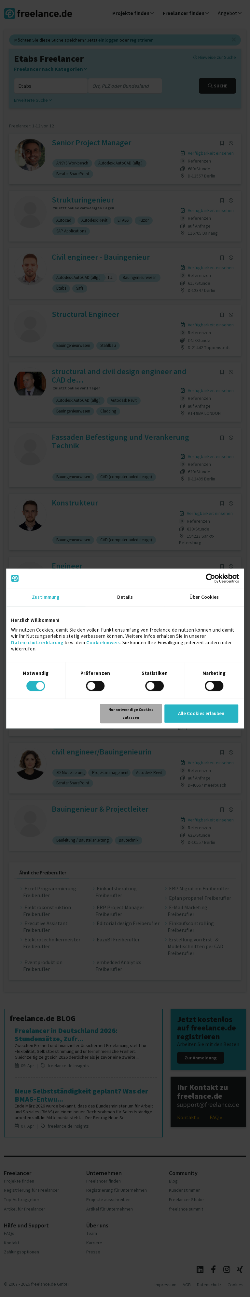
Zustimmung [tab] (46, 597)
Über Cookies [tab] (204, 597)
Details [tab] (125, 597)
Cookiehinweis (103, 642)
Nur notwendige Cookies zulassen (130, 713)
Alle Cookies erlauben (201, 713)
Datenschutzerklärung (37, 642)
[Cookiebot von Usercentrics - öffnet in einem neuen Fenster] (210, 578)
